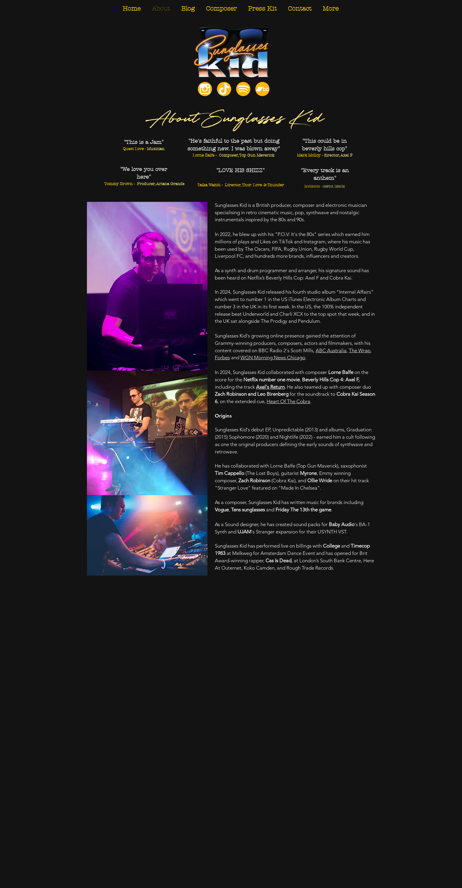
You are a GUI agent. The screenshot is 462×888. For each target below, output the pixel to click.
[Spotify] (243, 89)
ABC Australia (331, 350)
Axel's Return (270, 387)
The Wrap (359, 350)
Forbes (222, 357)
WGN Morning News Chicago (272, 357)
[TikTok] (224, 89)
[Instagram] (205, 89)
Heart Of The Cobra (288, 401)
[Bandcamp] (262, 89)
